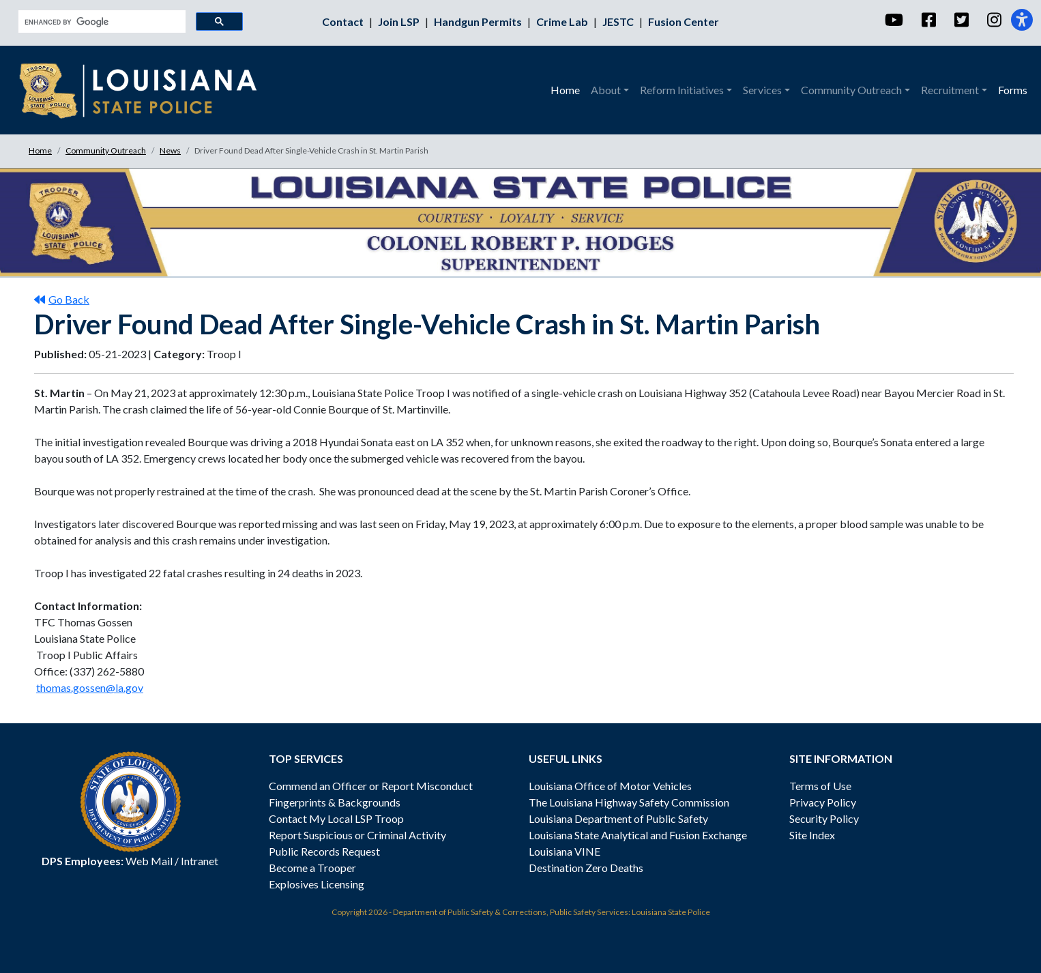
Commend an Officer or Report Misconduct (371, 785)
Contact (344, 21)
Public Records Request (324, 851)
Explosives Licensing (316, 883)
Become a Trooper (312, 867)
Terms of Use (820, 785)
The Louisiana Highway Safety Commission (629, 802)
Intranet (199, 860)
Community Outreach (105, 150)
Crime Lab (563, 21)
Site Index (812, 834)
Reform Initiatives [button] (682, 89)
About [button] (606, 89)
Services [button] (762, 89)
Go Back (61, 299)
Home (565, 89)
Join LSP (400, 21)
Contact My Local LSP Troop (336, 818)
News (170, 150)
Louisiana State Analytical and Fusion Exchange (638, 834)
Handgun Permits (479, 21)
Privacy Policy (822, 802)
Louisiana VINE (564, 851)
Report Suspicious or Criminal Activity (357, 834)
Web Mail (149, 860)
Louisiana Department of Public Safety (618, 818)
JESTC (619, 21)
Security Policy (824, 818)
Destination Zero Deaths (586, 867)
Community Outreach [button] (851, 89)
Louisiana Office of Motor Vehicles (610, 785)
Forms (1012, 89)
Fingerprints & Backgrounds (334, 802)
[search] (101, 22)
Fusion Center (683, 21)
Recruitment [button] (950, 89)
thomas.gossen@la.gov (89, 687)
